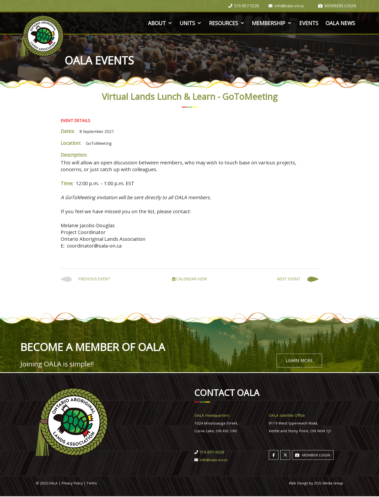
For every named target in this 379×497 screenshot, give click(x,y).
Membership (272, 23)
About (160, 23)
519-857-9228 (243, 5)
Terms (92, 484)
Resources (227, 23)
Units (191, 23)
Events (308, 23)
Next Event (297, 279)
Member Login (312, 455)
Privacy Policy (72, 484)
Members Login (337, 5)
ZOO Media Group (328, 484)
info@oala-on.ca (286, 5)
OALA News (340, 23)
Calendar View (189, 279)
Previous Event (85, 279)
